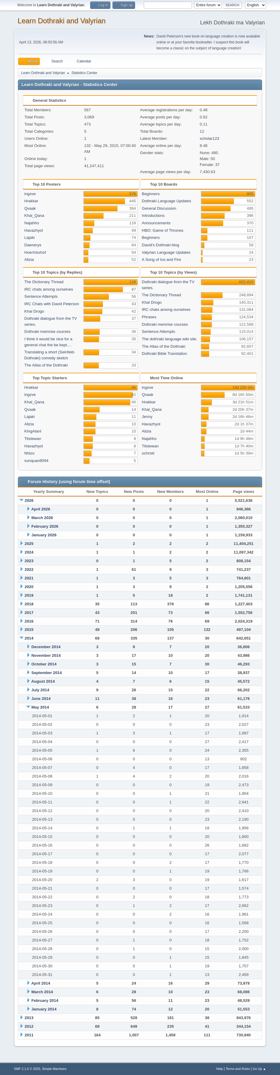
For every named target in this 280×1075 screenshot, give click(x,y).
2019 (29, 595)
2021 (29, 578)
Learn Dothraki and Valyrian (62, 21)
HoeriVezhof (35, 252)
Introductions (153, 215)
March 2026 (42, 517)
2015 (29, 629)
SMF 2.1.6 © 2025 (27, 1069)
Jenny (147, 416)
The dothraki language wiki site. (170, 339)
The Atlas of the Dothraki (46, 365)
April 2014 (40, 983)
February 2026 (44, 526)
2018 (29, 604)
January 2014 (43, 1009)
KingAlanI (32, 431)
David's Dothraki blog (160, 245)
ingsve (30, 194)
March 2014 (42, 992)
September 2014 (46, 672)
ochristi (148, 453)
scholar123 (209, 138)
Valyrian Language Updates (166, 252)
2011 (29, 1035)
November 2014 (46, 655)
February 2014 (44, 1000)
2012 (29, 1026)
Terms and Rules (238, 1069)
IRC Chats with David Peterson (51, 304)
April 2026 (40, 509)
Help (219, 1069)
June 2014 (40, 698)
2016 (29, 621)
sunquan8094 (36, 460)
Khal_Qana (34, 215)
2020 (29, 586)
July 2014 (40, 690)
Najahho (31, 223)
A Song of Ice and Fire (161, 259)
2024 (29, 552)
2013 (29, 1018)
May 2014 (40, 707)
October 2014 (43, 664)
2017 (29, 612)
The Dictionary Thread (44, 282)
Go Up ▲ (259, 1069)
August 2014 (43, 681)
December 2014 (45, 647)
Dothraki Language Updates (166, 201)
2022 (29, 569)
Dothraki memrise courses (47, 331)
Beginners (151, 194)
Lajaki (29, 237)
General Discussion (159, 208)
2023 (29, 561)
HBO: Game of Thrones (163, 230)
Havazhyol (33, 230)
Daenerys (32, 245)
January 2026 (43, 535)
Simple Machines (54, 1069)
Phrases (149, 317)
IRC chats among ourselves (48, 289)
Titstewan (32, 438)
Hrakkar (31, 201)
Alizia (29, 259)
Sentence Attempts (41, 296)
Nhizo (29, 453)
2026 (29, 500)
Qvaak (30, 208)
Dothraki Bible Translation (164, 353)
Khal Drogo (34, 311)
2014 (29, 638)
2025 (29, 543)
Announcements (156, 223)
